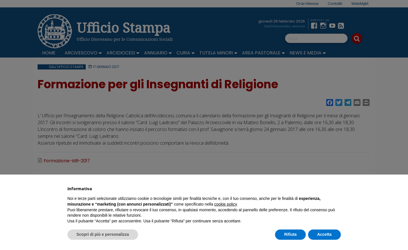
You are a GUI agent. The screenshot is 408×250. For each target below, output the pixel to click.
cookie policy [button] (225, 204)
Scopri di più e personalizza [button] (103, 234)
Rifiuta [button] (290, 234)
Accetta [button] (324, 234)
